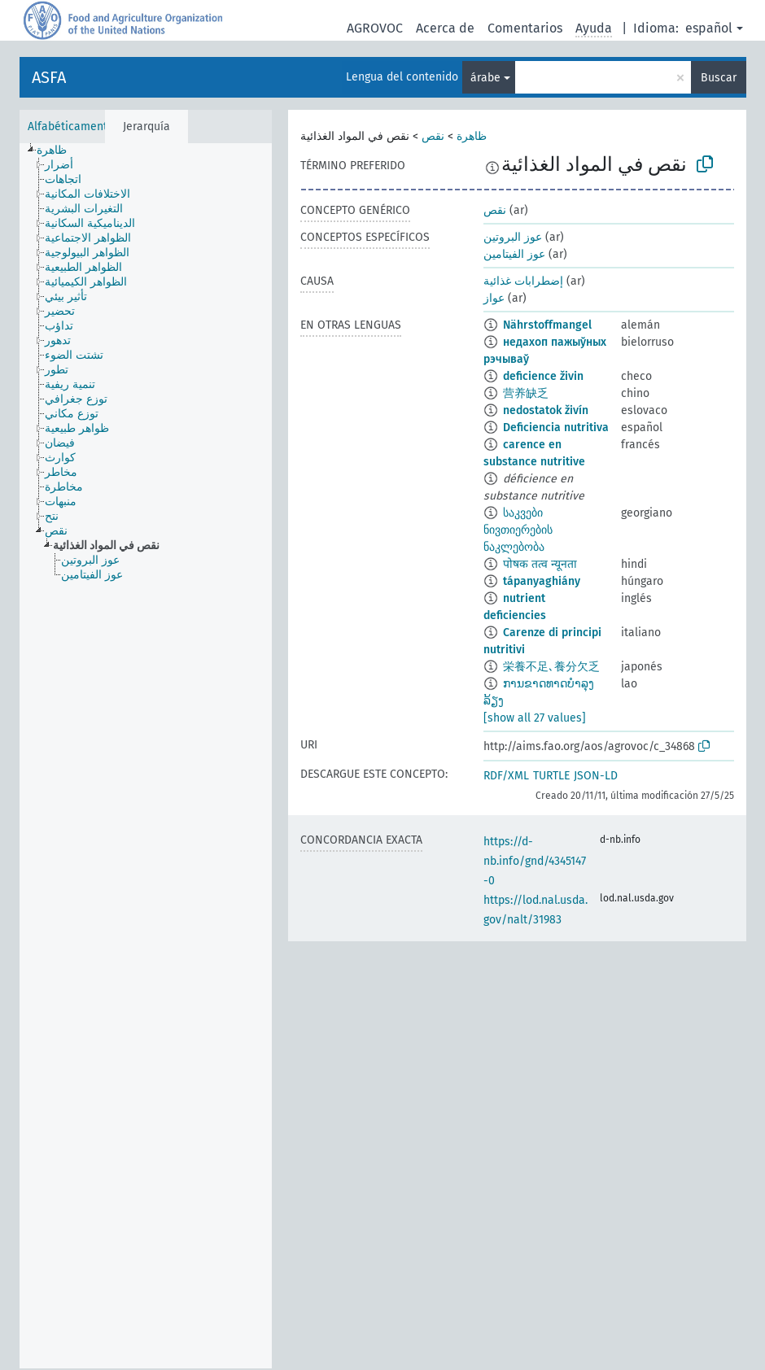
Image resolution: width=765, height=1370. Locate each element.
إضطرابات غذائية (523, 281)
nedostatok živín (545, 410)
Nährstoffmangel (547, 325)
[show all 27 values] (534, 718)
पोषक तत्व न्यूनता (540, 564)
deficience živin (543, 376)
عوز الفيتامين (514, 254)
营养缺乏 (526, 393)
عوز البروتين (512, 237)
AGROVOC (375, 28)
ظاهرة (472, 136)
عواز (494, 298)
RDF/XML (506, 776)
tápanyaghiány (541, 581)
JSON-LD (596, 776)
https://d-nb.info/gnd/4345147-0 (534, 861)
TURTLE (551, 776)
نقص (433, 136)
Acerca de (445, 28)
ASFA (49, 77)
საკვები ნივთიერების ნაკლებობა (518, 530)
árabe (485, 78)
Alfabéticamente (71, 126)
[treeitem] (58, 150)
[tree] (146, 755)
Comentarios (524, 28)
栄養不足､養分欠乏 (551, 667)
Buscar (719, 78)
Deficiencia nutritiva (556, 427)
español (708, 28)
